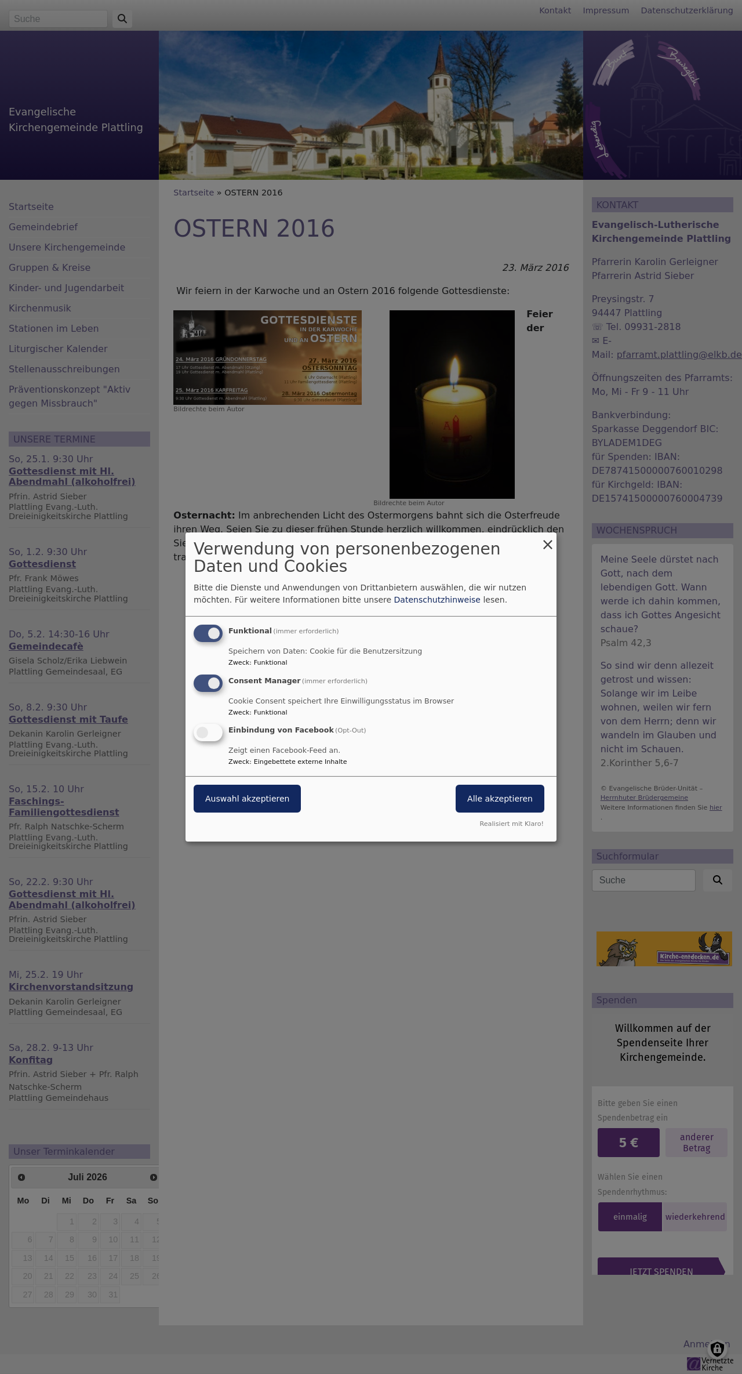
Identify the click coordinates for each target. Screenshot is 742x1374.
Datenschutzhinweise (437, 599)
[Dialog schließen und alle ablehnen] (547, 539)
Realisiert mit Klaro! (511, 824)
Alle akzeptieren (500, 799)
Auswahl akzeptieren (247, 799)
